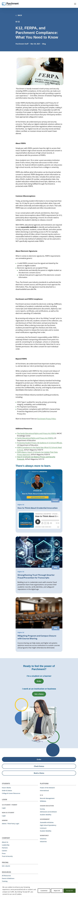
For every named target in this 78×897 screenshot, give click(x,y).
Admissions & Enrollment (48, 812)
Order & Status (7, 790)
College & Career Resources (11, 793)
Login (4, 808)
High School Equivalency (48, 825)
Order (39, 681)
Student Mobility (45, 814)
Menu (75, 4)
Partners (5, 848)
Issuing (42, 809)
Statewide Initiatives (47, 822)
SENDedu (43, 801)
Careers (4, 850)
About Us (5, 842)
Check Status (39, 766)
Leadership (5, 845)
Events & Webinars (8, 878)
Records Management (47, 798)
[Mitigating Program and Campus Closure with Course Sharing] (39, 624)
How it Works (6, 787)
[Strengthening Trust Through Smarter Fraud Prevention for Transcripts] (39, 564)
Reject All (57, 891)
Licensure (43, 828)
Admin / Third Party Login (10, 823)
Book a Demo (39, 773)
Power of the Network (47, 787)
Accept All (69, 891)
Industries (43, 841)
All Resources (6, 875)
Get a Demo (39, 694)
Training (4, 881)
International (44, 790)
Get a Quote (6, 866)
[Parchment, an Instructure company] (10, 3)
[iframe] (39, 520)
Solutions (43, 838)
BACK (19, 15)
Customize (44, 891)
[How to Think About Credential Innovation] (39, 500)
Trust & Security (7, 856)
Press (4, 853)
